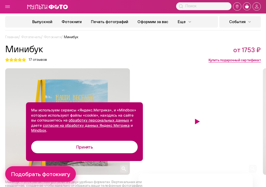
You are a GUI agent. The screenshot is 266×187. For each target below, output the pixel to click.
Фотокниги (72, 21)
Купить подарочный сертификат (235, 60)
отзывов (38, 60)
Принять (84, 147)
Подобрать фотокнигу (40, 174)
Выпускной (42, 21)
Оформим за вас (152, 21)
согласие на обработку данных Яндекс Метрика (86, 125)
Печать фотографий (109, 21)
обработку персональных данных (99, 120)
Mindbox (38, 130)
